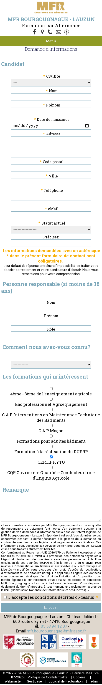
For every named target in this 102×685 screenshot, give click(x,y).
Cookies (79, 678)
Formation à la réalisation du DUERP (51, 452)
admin (94, 682)
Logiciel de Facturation (66, 682)
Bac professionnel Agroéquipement (51, 405)
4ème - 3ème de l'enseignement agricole (51, 394)
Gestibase (34, 682)
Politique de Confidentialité (47, 678)
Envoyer (51, 608)
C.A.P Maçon (51, 431)
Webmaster (13, 682)
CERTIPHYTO (51, 463)
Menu (51, 41)
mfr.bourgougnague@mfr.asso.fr (56, 631)
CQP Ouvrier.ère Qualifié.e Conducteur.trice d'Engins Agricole (51, 476)
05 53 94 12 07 (54, 627)
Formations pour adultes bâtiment (51, 442)
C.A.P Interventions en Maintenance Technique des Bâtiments (51, 418)
